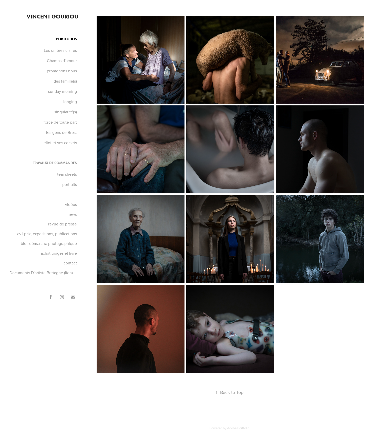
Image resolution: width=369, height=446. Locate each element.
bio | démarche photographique (49, 243)
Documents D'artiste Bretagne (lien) (41, 272)
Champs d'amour (62, 60)
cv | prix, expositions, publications (47, 233)
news (72, 214)
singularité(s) (65, 112)
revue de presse (62, 224)
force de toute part (60, 122)
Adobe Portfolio (238, 428)
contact (70, 263)
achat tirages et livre (59, 253)
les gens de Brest (61, 132)
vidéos (71, 204)
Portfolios (66, 39)
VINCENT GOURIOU (52, 16)
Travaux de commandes (55, 163)
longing (70, 101)
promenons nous (62, 71)
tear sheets (67, 174)
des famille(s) (65, 81)
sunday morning (62, 91)
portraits (69, 184)
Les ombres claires (60, 50)
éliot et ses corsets (60, 142)
